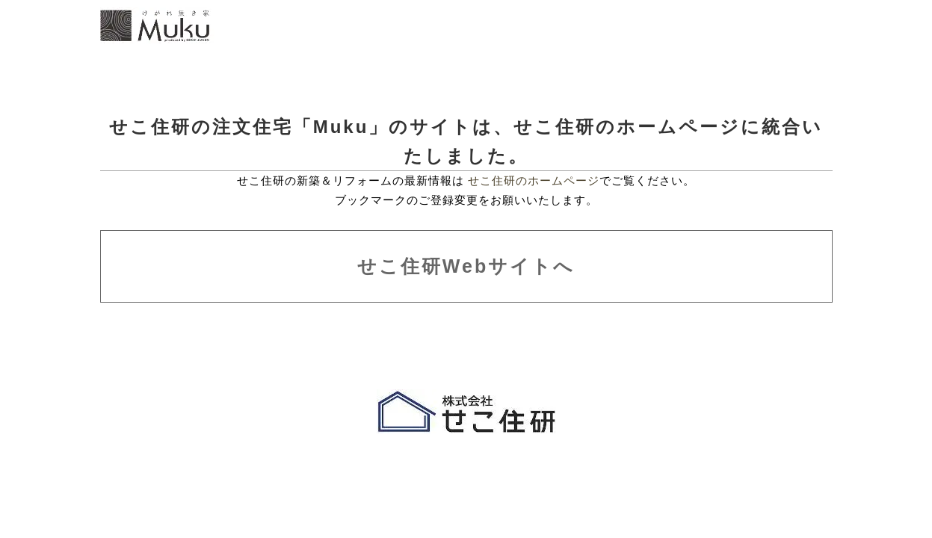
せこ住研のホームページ (533, 180)
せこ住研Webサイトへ (466, 266)
